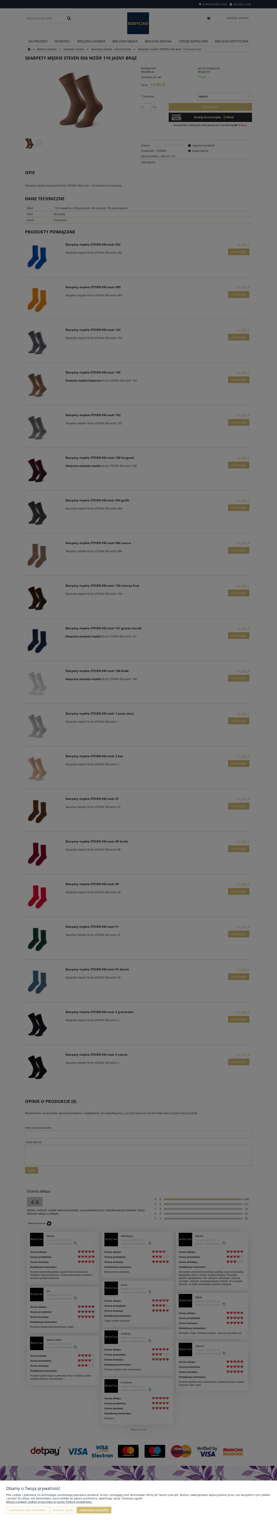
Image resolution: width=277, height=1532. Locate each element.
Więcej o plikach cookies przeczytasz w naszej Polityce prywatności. (49, 1502)
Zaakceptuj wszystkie (94, 1510)
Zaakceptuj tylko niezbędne (27, 1510)
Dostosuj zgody (63, 1510)
